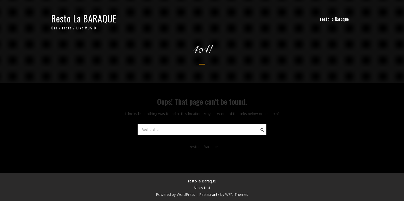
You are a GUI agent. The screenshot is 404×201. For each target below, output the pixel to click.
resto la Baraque (334, 19)
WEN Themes (236, 194)
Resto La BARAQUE (83, 18)
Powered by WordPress (175, 194)
